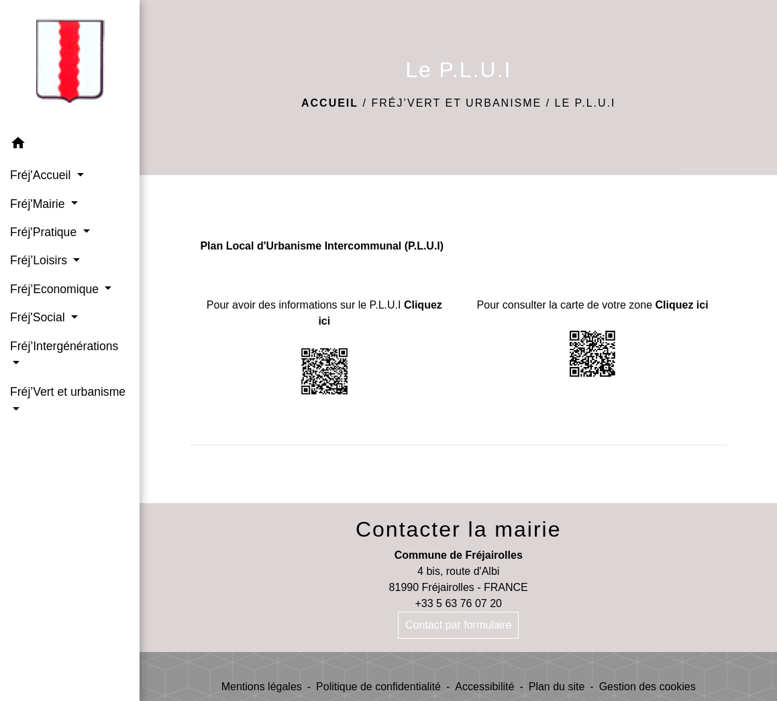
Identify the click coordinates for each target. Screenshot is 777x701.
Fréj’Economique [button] (56, 289)
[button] (70, 145)
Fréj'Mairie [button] (39, 204)
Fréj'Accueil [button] (42, 175)
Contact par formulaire (458, 625)
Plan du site (557, 686)
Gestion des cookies (647, 686)
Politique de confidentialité (378, 686)
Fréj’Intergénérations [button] (64, 346)
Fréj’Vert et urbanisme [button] (67, 391)
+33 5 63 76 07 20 (458, 603)
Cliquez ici (682, 305)
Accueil (329, 103)
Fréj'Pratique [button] (45, 232)
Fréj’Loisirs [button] (40, 260)
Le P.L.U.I (585, 103)
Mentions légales (261, 686)
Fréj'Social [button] (39, 317)
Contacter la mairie (459, 529)
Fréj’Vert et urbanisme (456, 103)
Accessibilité (484, 686)
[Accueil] (70, 64)
